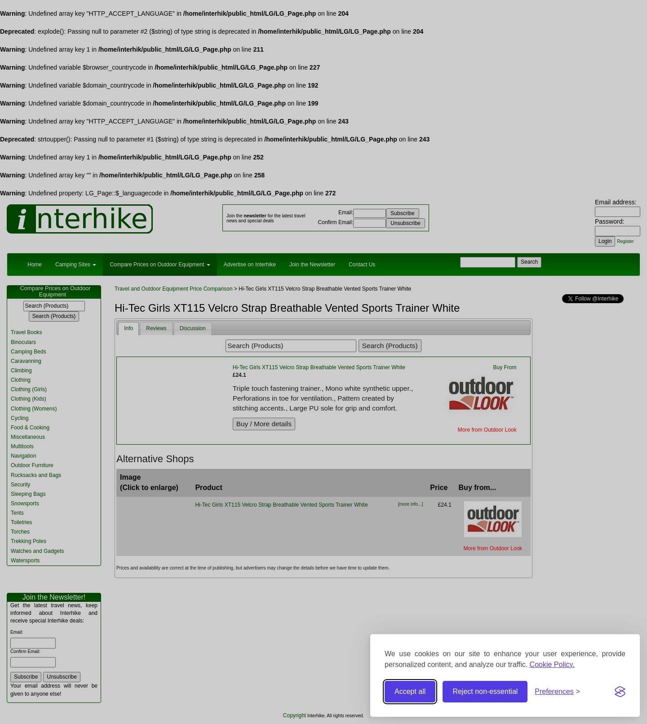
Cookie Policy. (552, 664)
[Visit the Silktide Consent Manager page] (620, 691)
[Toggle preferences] (557, 692)
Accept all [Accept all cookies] (409, 691)
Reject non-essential (485, 691)
